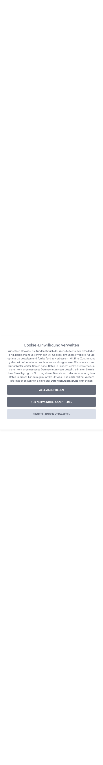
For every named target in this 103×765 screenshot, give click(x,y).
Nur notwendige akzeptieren (51, 402)
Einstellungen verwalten (51, 414)
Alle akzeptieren (51, 390)
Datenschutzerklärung (64, 380)
